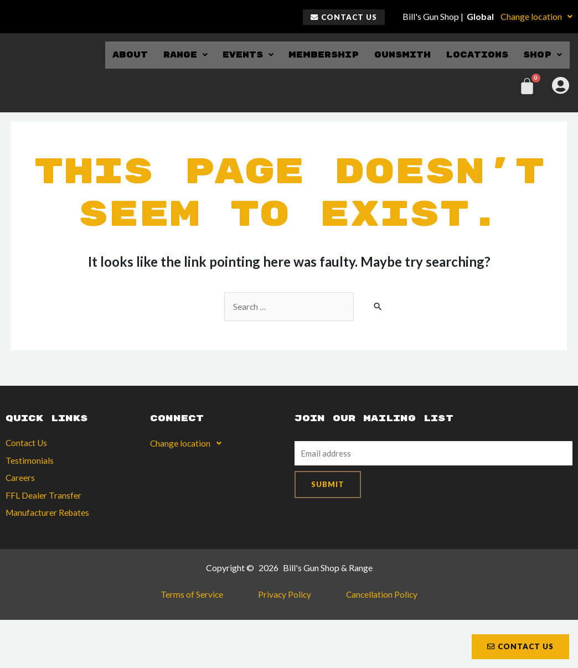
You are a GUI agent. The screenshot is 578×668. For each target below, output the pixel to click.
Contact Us (27, 443)
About (123, 54)
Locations (476, 54)
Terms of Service (203, 598)
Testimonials (30, 461)
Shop (543, 54)
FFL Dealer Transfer (43, 496)
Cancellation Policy (369, 598)
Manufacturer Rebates (49, 514)
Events (242, 54)
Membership (319, 54)
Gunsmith (399, 54)
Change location (536, 16)
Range (178, 54)
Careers (20, 479)
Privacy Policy (284, 598)
